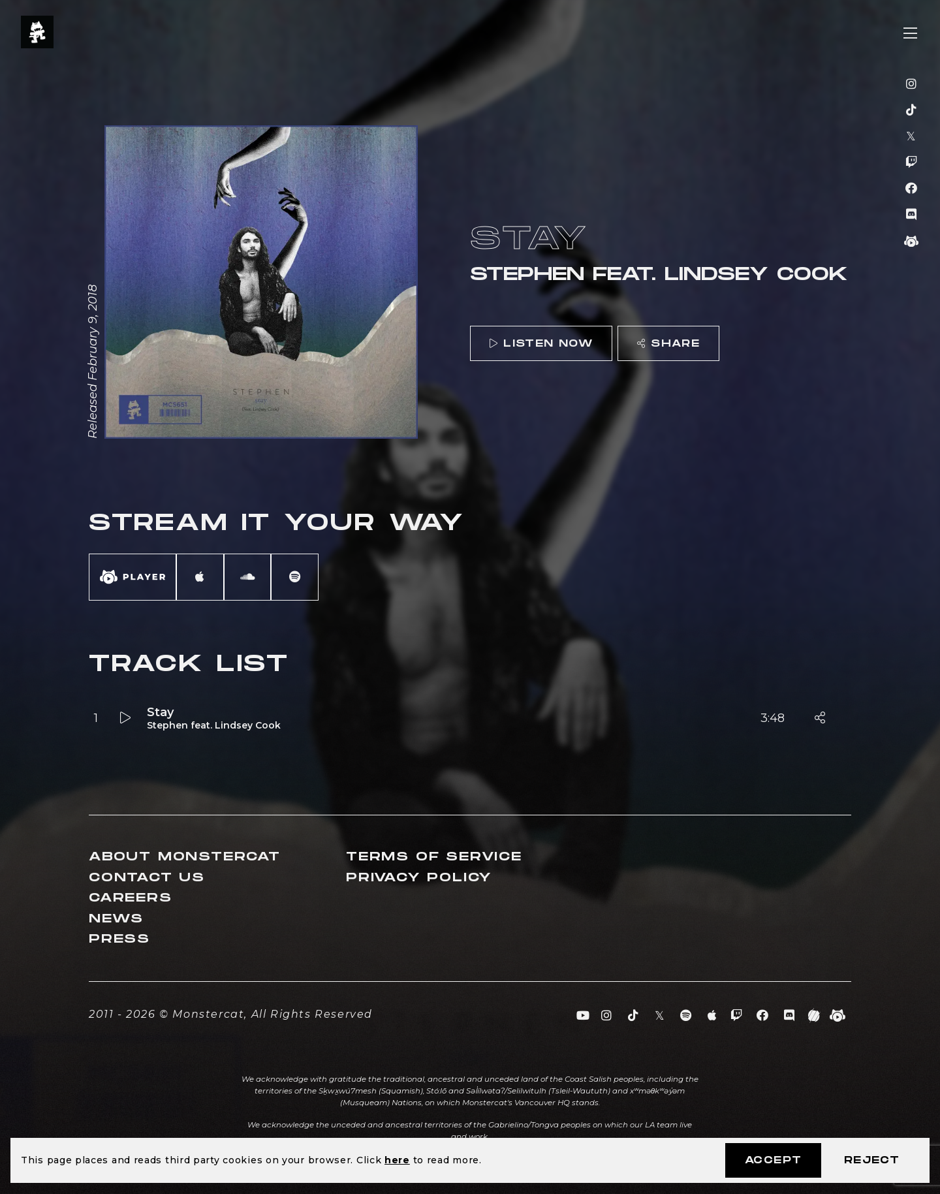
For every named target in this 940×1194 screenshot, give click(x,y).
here (397, 1160)
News (116, 919)
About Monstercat (185, 857)
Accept (773, 1160)
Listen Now (541, 343)
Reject (872, 1160)
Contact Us (147, 878)
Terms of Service (434, 857)
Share (668, 343)
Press (119, 939)
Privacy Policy (419, 878)
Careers (130, 898)
